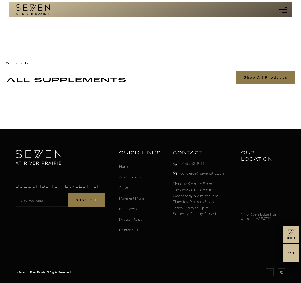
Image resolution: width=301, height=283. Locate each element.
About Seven (130, 177)
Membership (129, 208)
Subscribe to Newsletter (58, 186)
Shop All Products (266, 77)
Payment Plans (131, 198)
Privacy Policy (131, 219)
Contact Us (128, 230)
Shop (123, 187)
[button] (283, 10)
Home (124, 166)
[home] (33, 9)
